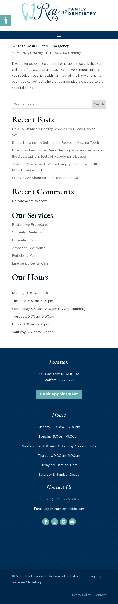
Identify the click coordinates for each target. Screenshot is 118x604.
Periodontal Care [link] (24, 255)
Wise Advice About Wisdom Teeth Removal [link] (45, 177)
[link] (5, 20)
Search (99, 104)
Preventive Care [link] (24, 240)
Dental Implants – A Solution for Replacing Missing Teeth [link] (55, 142)
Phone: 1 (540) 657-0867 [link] (59, 499)
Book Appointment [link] (59, 394)
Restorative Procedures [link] (30, 224)
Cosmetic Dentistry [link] (27, 232)
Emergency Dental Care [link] (30, 263)
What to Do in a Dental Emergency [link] (40, 45)
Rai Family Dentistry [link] (29, 53)
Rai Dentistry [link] (72, 53)
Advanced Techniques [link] (29, 248)
